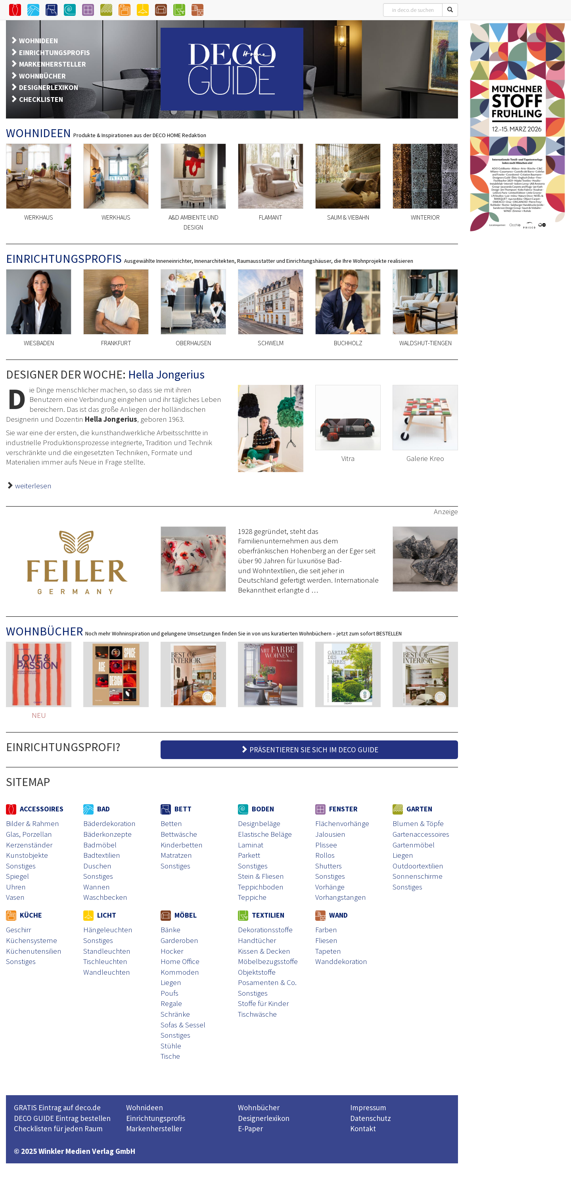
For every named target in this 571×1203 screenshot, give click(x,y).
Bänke (170, 929)
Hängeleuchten (107, 929)
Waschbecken (105, 897)
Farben (326, 929)
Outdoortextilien (418, 865)
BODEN (256, 808)
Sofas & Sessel (183, 1024)
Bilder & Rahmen (32, 823)
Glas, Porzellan (29, 834)
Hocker (172, 951)
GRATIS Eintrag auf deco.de (57, 1107)
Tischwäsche (257, 1014)
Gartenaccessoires (421, 834)
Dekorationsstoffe (265, 929)
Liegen (403, 855)
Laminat (250, 844)
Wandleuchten (106, 972)
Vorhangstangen (340, 897)
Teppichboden (261, 886)
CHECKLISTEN (41, 99)
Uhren (16, 886)
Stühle (171, 1045)
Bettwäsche (179, 834)
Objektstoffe (257, 972)
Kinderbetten (182, 844)
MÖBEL (179, 915)
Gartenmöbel (414, 844)
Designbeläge (259, 823)
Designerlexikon (263, 1118)
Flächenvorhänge (342, 823)
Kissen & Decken (264, 951)
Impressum (368, 1107)
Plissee (326, 844)
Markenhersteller (154, 1128)
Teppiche (252, 897)
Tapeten (328, 951)
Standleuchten (106, 951)
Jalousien (330, 834)
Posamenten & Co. (267, 982)
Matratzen (176, 855)
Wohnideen (144, 1107)
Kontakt (363, 1128)
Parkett (249, 855)
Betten (171, 823)
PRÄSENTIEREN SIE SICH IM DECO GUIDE (309, 749)
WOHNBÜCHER (42, 75)
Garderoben (179, 940)
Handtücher (257, 940)
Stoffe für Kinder (263, 1003)
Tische (170, 1056)
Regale (171, 1003)
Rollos (325, 855)
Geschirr (18, 929)
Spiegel (17, 876)
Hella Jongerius (166, 374)
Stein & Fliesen (261, 876)
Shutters (328, 865)
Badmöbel (100, 844)
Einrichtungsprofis (155, 1118)
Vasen (15, 897)
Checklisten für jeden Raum (58, 1128)
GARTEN (412, 808)
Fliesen (326, 940)
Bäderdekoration (109, 823)
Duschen (97, 865)
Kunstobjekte (27, 855)
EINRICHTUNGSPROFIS (54, 52)
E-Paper (250, 1128)
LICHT (99, 915)
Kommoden (180, 972)
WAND (331, 915)
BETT (176, 808)
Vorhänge (330, 886)
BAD (96, 808)
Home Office (180, 961)
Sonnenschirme (418, 876)
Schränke (175, 1014)
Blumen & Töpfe (418, 823)
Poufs (169, 993)
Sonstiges (21, 865)
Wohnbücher (259, 1107)
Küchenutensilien (33, 951)
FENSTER (336, 808)
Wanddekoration (341, 961)
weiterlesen (33, 485)
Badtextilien (101, 855)
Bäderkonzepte (107, 834)
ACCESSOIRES (34, 808)
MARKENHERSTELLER (52, 64)
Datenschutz (370, 1118)
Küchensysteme (31, 940)
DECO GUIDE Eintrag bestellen (62, 1118)
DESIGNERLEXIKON (48, 87)
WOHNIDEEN (38, 40)
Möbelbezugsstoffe (268, 961)
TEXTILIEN (261, 915)
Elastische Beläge (265, 834)
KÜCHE (24, 915)
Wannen (96, 886)
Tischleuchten (105, 961)
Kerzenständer (29, 844)
